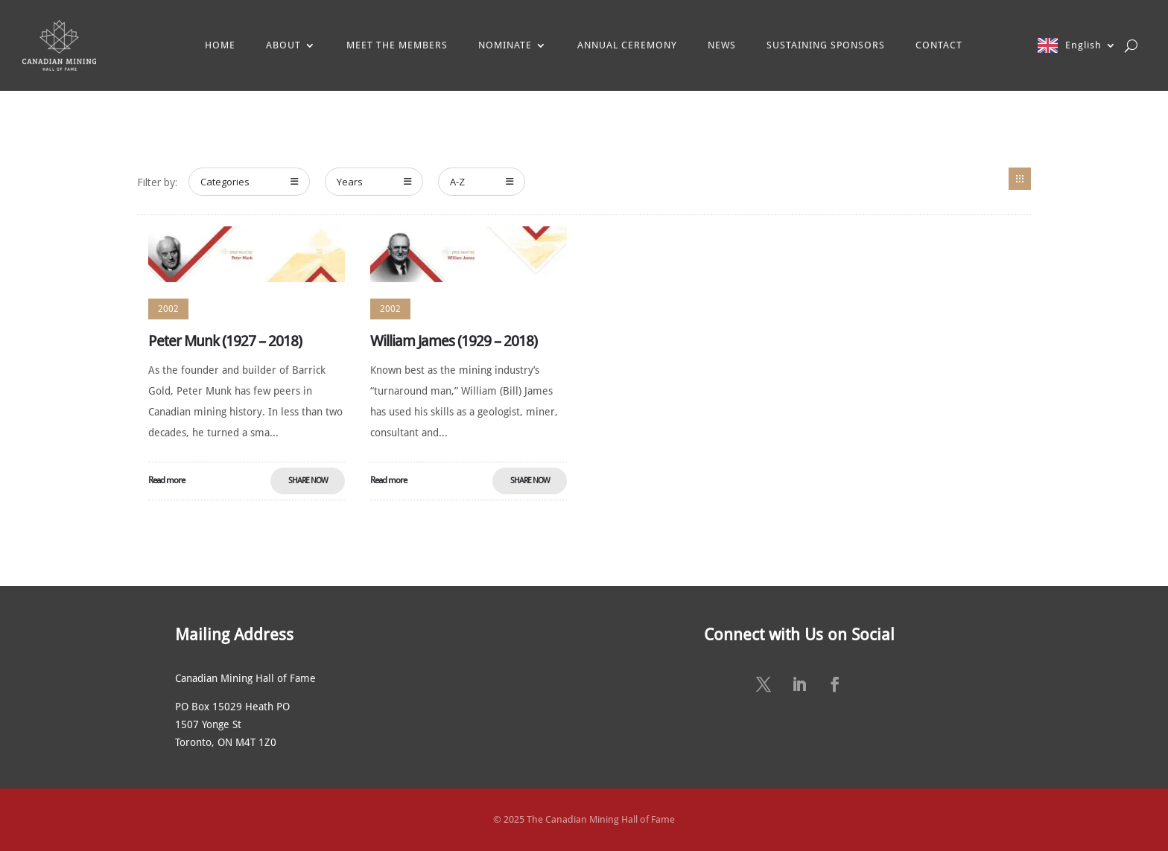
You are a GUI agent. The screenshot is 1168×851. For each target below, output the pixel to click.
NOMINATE (505, 45)
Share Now (308, 480)
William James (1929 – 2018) (453, 341)
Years (374, 181)
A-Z (482, 181)
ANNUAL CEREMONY (627, 45)
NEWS (722, 45)
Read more (166, 480)
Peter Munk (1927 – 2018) (225, 341)
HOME (220, 45)
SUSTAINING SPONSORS (825, 45)
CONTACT (938, 45)
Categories (249, 181)
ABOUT (283, 45)
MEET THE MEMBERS (397, 45)
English (1083, 45)
